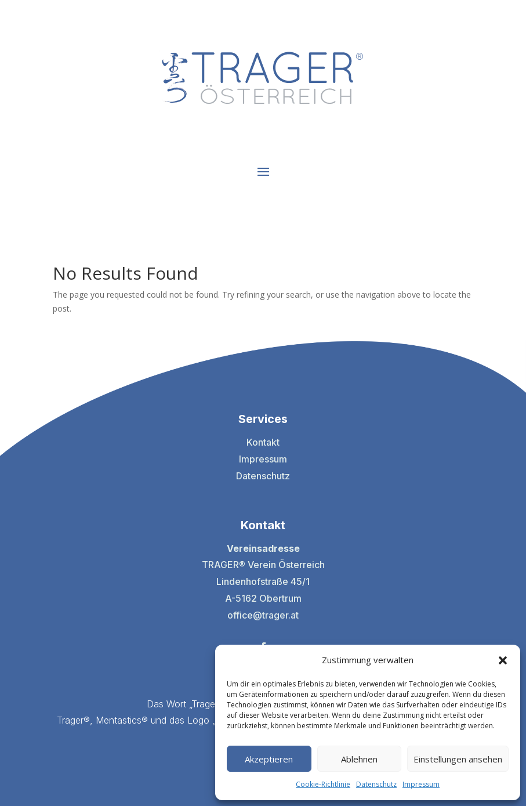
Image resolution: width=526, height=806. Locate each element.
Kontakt (263, 442)
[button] (503, 660)
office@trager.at (263, 615)
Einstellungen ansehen (457, 759)
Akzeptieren (269, 759)
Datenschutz (376, 784)
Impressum (421, 784)
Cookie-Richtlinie (323, 784)
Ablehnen (359, 759)
